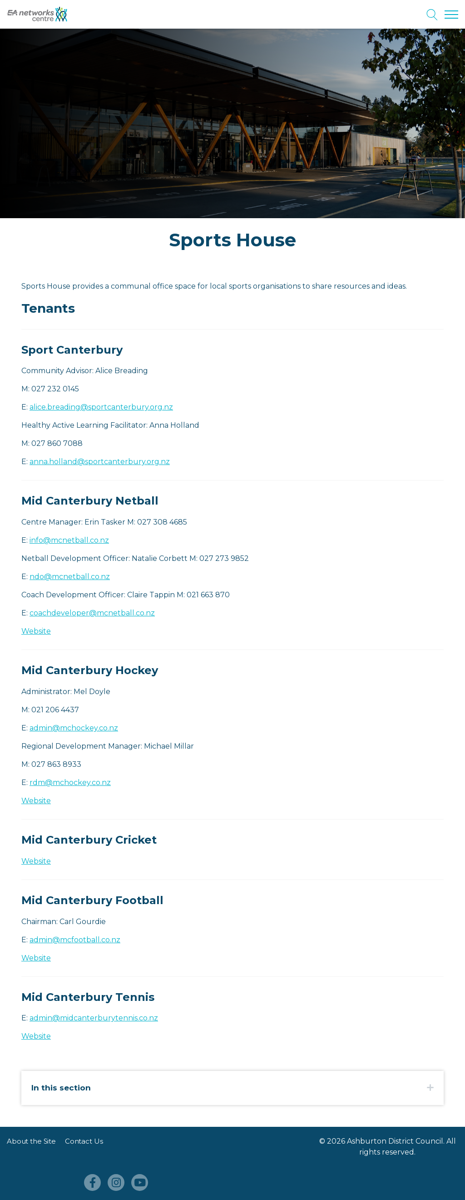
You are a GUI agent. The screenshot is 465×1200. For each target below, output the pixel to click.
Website (36, 631)
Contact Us (84, 1141)
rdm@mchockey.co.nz (70, 782)
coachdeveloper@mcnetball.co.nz (92, 613)
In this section (61, 1087)
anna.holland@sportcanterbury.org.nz (100, 461)
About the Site (31, 1141)
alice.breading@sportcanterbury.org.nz (101, 407)
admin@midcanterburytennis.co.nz (94, 1018)
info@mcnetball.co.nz (69, 540)
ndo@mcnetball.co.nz (70, 576)
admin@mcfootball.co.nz (75, 939)
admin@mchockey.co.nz (74, 728)
